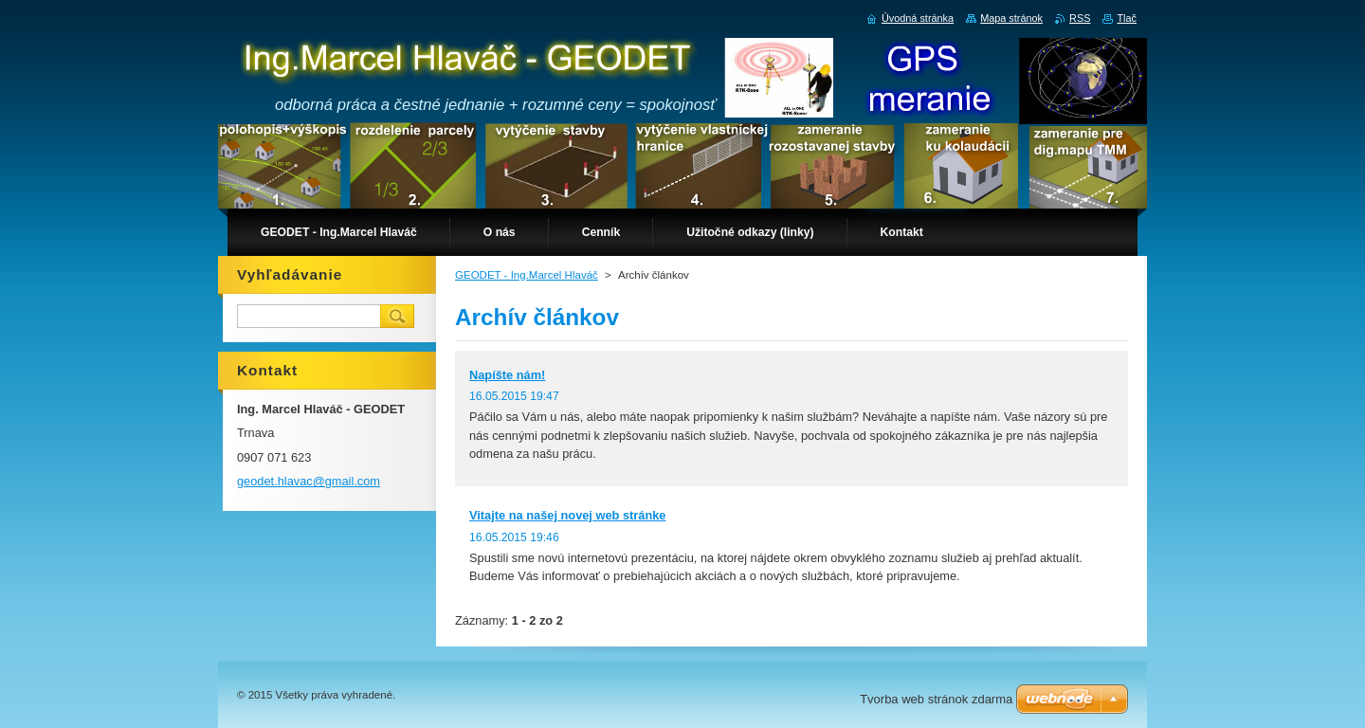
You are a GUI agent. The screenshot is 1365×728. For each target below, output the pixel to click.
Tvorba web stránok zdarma (936, 699)
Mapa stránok (1011, 18)
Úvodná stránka (918, 18)
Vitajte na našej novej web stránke (567, 515)
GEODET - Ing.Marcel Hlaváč (526, 275)
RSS (1079, 18)
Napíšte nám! (507, 375)
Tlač (1127, 18)
